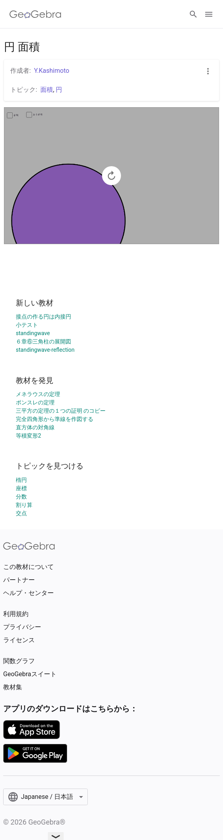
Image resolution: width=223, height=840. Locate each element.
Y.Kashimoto (51, 70)
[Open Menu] (209, 14)
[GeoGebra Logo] (35, 14)
